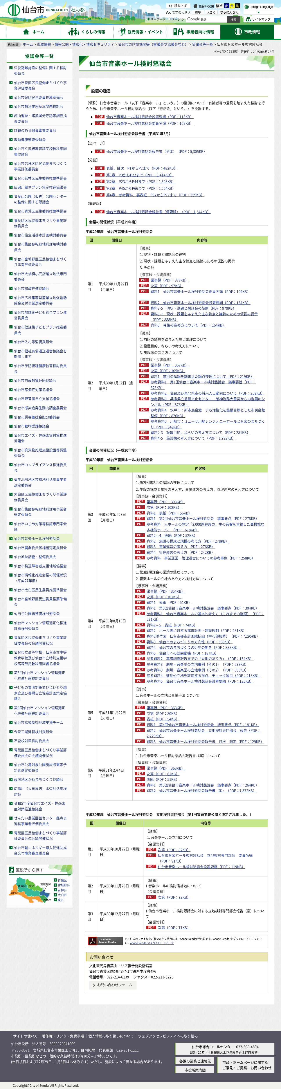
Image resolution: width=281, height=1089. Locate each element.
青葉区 (62, 880)
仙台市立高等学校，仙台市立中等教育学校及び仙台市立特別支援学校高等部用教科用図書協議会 (40, 657)
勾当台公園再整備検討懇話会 (37, 613)
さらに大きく (229, 12)
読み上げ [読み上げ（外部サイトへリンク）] (180, 5)
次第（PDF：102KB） (164, 507)
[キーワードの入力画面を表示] (148, 19)
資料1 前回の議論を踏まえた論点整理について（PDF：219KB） (202, 376)
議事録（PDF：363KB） (166, 707)
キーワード (156, 19)
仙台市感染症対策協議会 (33, 389)
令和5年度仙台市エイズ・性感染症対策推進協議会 (39, 806)
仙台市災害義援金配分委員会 (37, 417)
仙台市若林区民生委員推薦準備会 (40, 178)
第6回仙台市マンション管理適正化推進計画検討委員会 (39, 710)
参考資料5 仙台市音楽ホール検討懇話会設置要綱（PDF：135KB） (200, 681)
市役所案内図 (195, 1070)
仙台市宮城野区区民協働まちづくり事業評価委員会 (40, 261)
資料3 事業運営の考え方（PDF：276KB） (181, 546)
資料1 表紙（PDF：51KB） (169, 602)
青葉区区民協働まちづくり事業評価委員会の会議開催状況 (40, 640)
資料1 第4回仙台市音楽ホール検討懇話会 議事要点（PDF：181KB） (203, 724)
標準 (219, 6)
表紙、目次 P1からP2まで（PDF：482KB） (141, 168)
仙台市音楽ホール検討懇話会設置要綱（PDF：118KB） (150, 116)
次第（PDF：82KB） (174, 849)
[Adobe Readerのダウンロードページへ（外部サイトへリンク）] (105, 939)
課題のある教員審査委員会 (35, 130)
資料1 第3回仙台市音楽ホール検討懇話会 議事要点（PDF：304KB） (203, 608)
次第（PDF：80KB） (163, 713)
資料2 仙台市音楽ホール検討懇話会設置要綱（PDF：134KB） (200, 302)
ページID (176, 19)
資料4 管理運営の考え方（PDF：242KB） (181, 552)
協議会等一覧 (202, 44)
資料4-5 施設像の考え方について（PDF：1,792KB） (193, 438)
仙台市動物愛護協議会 (31, 426)
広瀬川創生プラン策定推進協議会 (40, 187)
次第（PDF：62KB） (163, 773)
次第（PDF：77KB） (174, 927)
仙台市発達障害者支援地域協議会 (40, 565)
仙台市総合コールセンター (213, 1046)
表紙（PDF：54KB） (163, 718)
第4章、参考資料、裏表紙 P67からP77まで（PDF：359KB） (155, 194)
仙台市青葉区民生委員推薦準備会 (40, 211)
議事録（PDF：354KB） (166, 591)
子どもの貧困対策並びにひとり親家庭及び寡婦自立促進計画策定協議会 (40, 693)
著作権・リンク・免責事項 (63, 1036)
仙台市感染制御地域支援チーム (38, 722)
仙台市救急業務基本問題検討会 (38, 106)
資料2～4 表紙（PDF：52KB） (172, 535)
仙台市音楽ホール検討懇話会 (37, 538)
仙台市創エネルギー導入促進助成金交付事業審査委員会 (40, 850)
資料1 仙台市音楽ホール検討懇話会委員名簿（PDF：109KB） (200, 291)
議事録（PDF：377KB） (170, 280)
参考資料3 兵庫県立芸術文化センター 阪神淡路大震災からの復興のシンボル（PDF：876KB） (208, 401)
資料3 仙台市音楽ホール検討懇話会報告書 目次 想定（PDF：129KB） (205, 741)
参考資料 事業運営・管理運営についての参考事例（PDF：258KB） (201, 558)
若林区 (62, 890)
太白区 (62, 894)
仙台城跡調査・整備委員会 (35, 556)
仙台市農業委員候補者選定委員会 (40, 547)
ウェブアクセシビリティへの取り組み (168, 1036)
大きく (211, 12)
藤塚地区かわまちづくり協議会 (38, 779)
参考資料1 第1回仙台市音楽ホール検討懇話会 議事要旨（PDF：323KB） (203, 384)
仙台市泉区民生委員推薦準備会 (38, 97)
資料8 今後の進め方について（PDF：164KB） (188, 325)
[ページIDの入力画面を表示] (169, 19)
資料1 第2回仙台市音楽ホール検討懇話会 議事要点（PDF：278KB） (203, 518)
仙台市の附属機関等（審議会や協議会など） (153, 44)
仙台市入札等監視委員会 (33, 341)
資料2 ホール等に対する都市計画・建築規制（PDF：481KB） (197, 630)
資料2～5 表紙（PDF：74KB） (172, 624)
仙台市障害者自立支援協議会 (37, 398)
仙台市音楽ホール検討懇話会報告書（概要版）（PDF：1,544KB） (158, 211)
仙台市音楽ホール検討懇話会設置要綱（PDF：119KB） (201, 866)
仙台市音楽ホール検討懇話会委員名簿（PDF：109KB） (150, 123)
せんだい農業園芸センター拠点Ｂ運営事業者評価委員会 (40, 820)
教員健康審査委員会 (30, 139)
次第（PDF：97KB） (167, 285)
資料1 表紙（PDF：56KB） (169, 513)
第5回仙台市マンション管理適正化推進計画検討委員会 (39, 675)
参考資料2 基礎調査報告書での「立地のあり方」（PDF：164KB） (200, 658)
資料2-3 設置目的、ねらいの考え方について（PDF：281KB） (200, 432)
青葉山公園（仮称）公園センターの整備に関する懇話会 (40, 199)
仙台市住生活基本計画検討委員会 (40, 235)
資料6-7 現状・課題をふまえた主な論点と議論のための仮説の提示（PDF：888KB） (204, 316)
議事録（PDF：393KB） (166, 501)
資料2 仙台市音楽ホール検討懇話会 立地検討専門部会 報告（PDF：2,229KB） (204, 733)
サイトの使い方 (25, 1036)
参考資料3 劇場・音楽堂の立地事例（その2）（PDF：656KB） (198, 670)
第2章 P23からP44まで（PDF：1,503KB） (141, 181)
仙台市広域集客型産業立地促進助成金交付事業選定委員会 (40, 300)
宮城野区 (64, 885)
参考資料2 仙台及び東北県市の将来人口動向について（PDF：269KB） (208, 393)
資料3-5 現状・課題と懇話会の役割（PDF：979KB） (193, 308)
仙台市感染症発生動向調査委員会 (40, 407)
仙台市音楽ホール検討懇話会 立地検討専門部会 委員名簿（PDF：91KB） (205, 858)
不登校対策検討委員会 (31, 740)
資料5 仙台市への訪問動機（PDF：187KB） (182, 653)
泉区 (61, 900)
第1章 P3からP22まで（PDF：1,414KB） (140, 174)
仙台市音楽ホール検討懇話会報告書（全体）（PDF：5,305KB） (156, 151)
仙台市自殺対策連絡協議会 (35, 380)
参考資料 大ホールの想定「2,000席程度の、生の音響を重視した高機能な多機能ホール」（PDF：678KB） (205, 526)
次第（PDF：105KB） (168, 370)
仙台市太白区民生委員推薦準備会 (40, 589)
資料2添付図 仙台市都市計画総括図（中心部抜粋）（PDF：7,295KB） (203, 636)
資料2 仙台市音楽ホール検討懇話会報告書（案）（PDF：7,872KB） (201, 790)
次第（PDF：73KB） (174, 897)
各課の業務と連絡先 (195, 1061)
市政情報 (44, 44)
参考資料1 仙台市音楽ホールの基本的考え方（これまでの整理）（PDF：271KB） (205, 616)
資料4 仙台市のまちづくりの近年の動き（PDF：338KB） (193, 647)
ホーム (28, 44)
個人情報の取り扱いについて (111, 1036)
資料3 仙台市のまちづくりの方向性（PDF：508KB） (189, 641)
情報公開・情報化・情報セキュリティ (84, 44)
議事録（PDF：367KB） (170, 365)
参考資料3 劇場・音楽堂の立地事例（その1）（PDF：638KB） (198, 664)
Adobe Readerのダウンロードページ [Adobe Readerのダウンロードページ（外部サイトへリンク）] (152, 943)
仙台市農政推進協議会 (31, 288)
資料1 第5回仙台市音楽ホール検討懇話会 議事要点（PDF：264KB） (203, 785)
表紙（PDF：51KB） (163, 779)
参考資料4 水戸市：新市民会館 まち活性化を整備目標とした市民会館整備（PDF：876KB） (208, 412)
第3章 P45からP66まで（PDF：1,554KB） (141, 188)
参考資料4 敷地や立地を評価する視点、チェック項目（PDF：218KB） (204, 675)
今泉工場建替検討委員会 (33, 731)
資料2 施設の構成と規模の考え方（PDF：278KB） (188, 541)
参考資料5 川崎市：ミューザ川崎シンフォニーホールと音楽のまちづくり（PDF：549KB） (208, 423)
